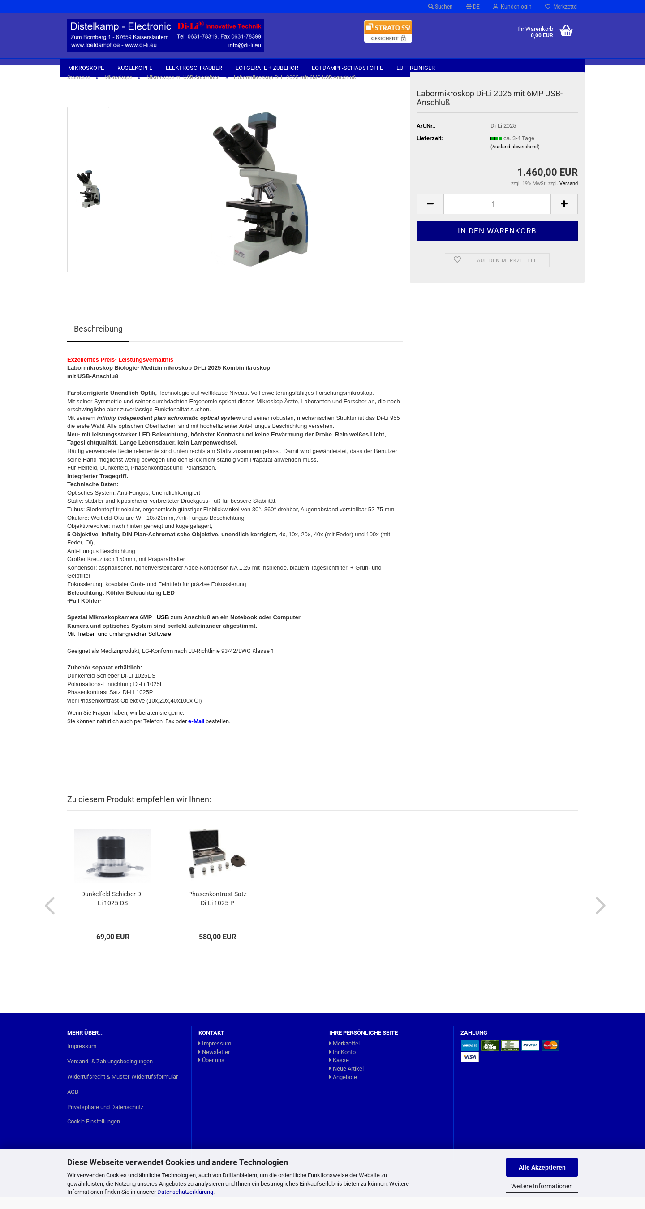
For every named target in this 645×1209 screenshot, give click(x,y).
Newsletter (214, 1064)
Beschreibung (98, 340)
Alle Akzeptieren (542, 1167)
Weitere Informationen (542, 1186)
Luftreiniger (415, 68)
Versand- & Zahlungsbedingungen (110, 1073)
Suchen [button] (440, 7)
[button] (473, 6)
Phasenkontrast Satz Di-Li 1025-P (217, 910)
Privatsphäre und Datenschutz (105, 1119)
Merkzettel (561, 7)
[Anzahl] (497, 216)
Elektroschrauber (194, 68)
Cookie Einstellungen (93, 1133)
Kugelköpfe (134, 68)
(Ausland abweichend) (515, 159)
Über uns (211, 1072)
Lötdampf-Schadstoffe (347, 68)
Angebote (343, 1088)
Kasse (339, 1072)
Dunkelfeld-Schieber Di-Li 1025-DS (112, 910)
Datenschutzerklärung (185, 1191)
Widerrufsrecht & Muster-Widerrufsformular (122, 1088)
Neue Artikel (346, 1080)
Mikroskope (86, 68)
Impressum (81, 1058)
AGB (72, 1104)
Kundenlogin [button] (512, 7)
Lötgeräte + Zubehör (267, 68)
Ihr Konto (342, 1064)
